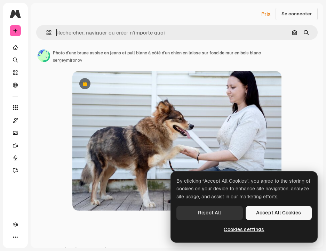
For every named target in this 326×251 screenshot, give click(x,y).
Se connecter (296, 14)
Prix (266, 14)
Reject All (209, 213)
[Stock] (15, 72)
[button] (46, 32)
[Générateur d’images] (15, 132)
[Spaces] (15, 120)
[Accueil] (15, 47)
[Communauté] (15, 85)
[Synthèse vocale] (15, 157)
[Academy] (15, 224)
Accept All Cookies (278, 213)
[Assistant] (15, 170)
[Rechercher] (15, 60)
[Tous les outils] (15, 107)
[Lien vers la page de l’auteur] (44, 56)
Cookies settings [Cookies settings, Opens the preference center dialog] (244, 229)
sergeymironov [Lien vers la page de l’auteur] (67, 60)
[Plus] (15, 237)
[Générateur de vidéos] (15, 145)
